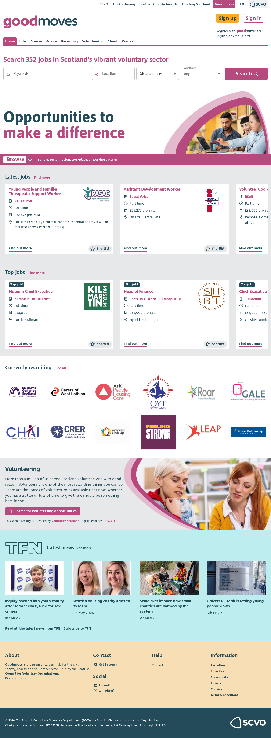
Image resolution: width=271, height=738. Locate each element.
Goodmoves (224, 4)
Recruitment (220, 665)
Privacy (216, 683)
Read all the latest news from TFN (32, 628)
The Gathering (124, 4)
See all (60, 368)
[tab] (10, 41)
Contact (157, 665)
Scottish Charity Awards (158, 4)
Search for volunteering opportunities (42, 511)
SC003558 (52, 725)
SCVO (104, 4)
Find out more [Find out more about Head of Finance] (135, 344)
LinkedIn (105, 685)
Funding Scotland (196, 4)
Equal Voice (139, 197)
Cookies (216, 689)
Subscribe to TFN (77, 628)
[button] (8, 74)
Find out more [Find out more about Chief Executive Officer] (250, 344)
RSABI (249, 197)
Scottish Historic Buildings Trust (155, 299)
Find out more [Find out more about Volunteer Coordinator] (250, 248)
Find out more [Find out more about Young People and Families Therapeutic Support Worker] (20, 248)
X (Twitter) (106, 691)
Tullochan (253, 299)
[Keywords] (46, 74)
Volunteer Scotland (65, 521)
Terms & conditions (224, 695)
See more (84, 548)
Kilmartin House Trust (32, 299)
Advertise (217, 671)
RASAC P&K (23, 201)
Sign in (254, 18)
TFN (241, 4)
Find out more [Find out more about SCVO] (15, 678)
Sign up (228, 18)
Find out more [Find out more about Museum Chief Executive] (20, 344)
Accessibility (219, 677)
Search (247, 74)
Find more (42, 177)
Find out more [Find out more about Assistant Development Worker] (135, 248)
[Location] (113, 74)
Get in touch (108, 664)
